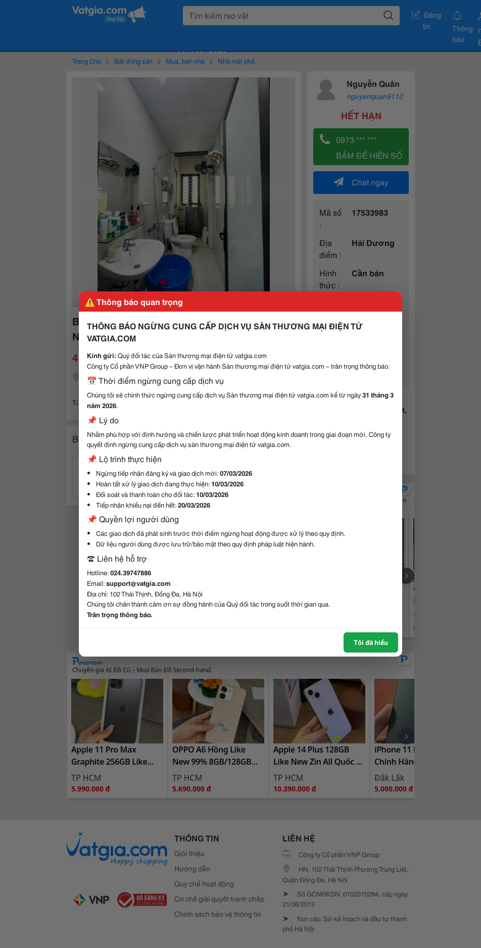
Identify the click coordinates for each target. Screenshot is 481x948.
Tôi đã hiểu (371, 641)
